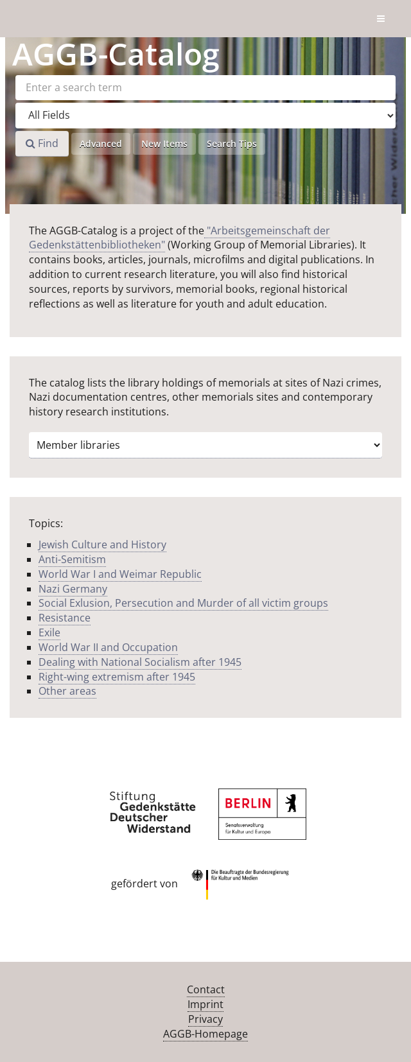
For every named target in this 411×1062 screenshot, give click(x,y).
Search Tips (232, 143)
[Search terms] (205, 87)
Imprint (205, 1004)
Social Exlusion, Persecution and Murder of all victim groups (183, 603)
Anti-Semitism (72, 559)
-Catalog (116, 53)
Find (42, 143)
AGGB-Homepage (205, 1034)
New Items (164, 143)
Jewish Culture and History (102, 544)
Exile (49, 632)
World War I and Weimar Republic (120, 574)
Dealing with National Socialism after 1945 (140, 662)
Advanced (101, 143)
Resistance (65, 618)
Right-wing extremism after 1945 (117, 677)
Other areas (67, 691)
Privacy (205, 1019)
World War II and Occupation (108, 647)
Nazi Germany (73, 589)
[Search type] (205, 115)
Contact (206, 989)
